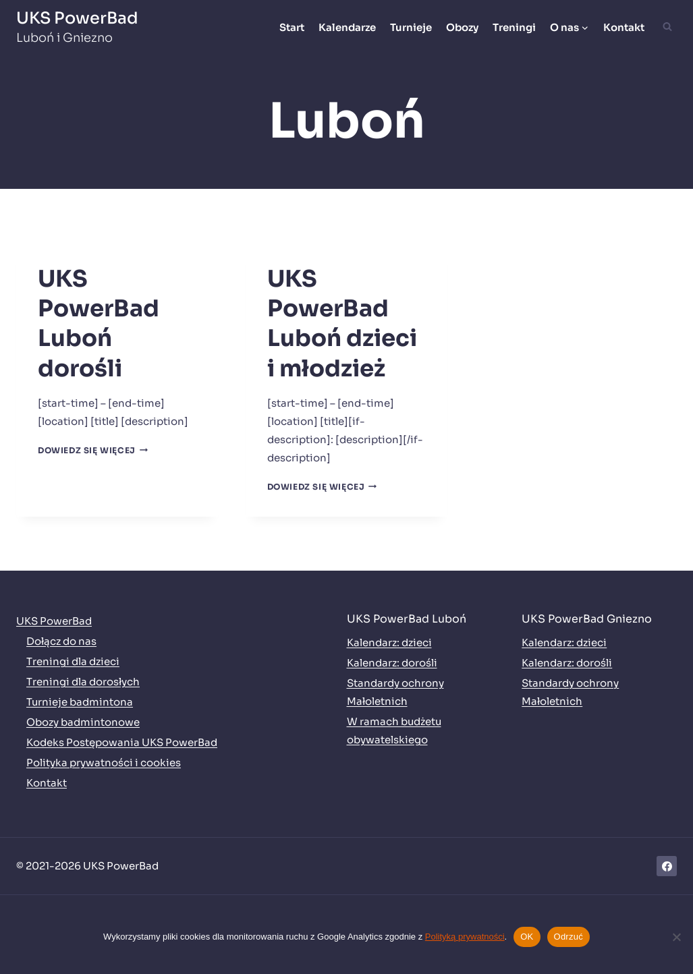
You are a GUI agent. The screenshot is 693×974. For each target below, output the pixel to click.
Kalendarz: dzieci (389, 642)
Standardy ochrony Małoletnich (395, 692)
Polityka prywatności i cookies (103, 762)
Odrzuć (568, 937)
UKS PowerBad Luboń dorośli (98, 323)
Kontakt (623, 27)
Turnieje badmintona (79, 701)
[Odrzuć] (676, 937)
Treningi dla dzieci (72, 661)
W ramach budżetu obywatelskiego (394, 730)
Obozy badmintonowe (83, 722)
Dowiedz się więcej (93, 450)
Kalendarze (347, 27)
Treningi (514, 27)
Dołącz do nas (61, 641)
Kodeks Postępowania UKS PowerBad (121, 742)
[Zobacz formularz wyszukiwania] (667, 27)
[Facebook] (667, 866)
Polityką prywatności (465, 937)
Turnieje (411, 27)
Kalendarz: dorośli (392, 662)
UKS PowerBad (54, 620)
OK (526, 937)
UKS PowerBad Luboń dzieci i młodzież (342, 323)
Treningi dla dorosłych (83, 681)
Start (291, 27)
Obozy (462, 27)
